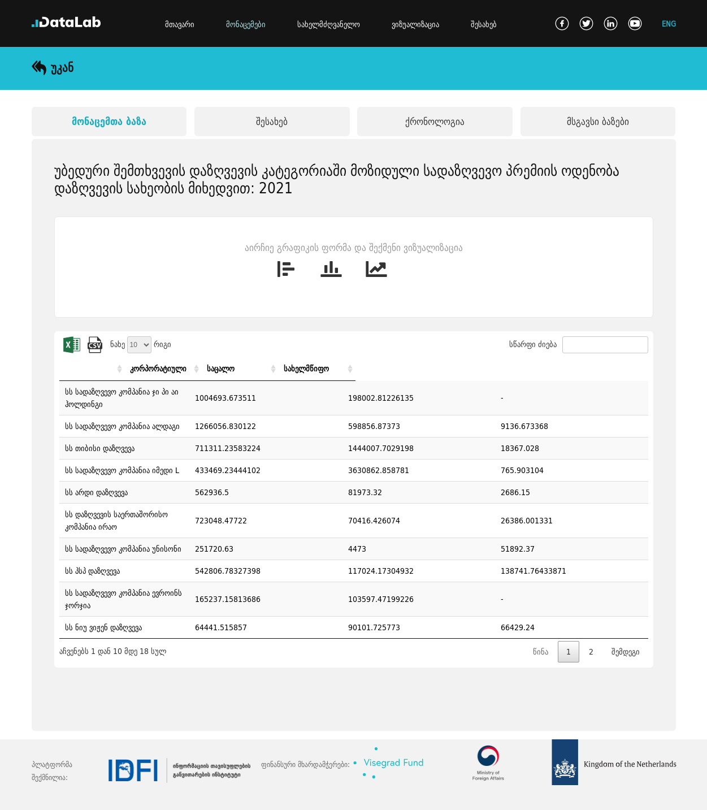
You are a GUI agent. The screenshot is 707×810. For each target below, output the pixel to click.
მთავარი (179, 24)
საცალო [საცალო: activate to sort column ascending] (487, 368)
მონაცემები (246, 24)
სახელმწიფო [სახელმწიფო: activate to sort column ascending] (586, 368)
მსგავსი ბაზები (598, 121)
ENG (669, 23)
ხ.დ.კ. (41, 795)
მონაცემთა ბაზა (109, 121)
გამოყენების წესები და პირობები (172, 795)
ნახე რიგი (140, 344)
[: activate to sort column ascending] (219, 369)
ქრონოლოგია (435, 121)
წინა (540, 614)
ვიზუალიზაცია (415, 24)
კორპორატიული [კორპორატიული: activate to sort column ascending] (412, 368)
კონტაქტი (85, 795)
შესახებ (484, 24)
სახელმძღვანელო (328, 24)
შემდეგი (625, 614)
